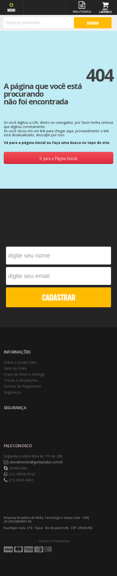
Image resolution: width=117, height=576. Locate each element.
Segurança (12, 392)
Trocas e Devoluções (21, 380)
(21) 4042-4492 (21, 480)
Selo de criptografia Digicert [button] (42, 424)
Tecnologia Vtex (100, 557)
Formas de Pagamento (22, 386)
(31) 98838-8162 (22, 474)
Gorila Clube (45, 8)
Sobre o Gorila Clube (20, 362)
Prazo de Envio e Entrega (24, 374)
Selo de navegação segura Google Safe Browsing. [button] (16, 424)
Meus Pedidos (81, 7)
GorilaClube (18, 468)
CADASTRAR (58, 297)
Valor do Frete (15, 368)
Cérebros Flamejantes (54, 541)
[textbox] (38, 22)
